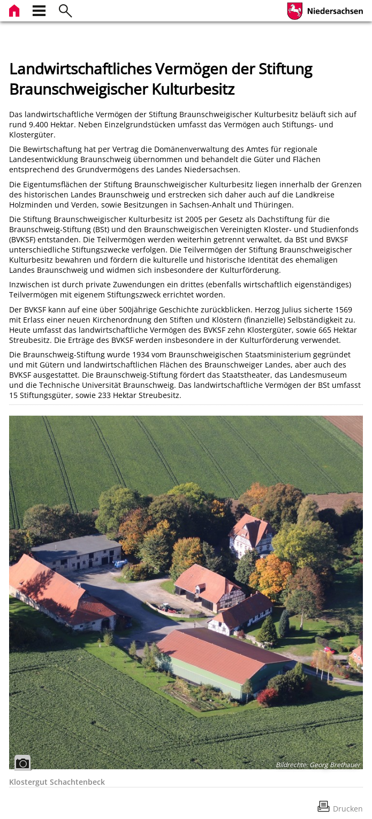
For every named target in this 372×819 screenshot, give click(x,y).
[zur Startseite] (15, 9)
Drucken (348, 808)
